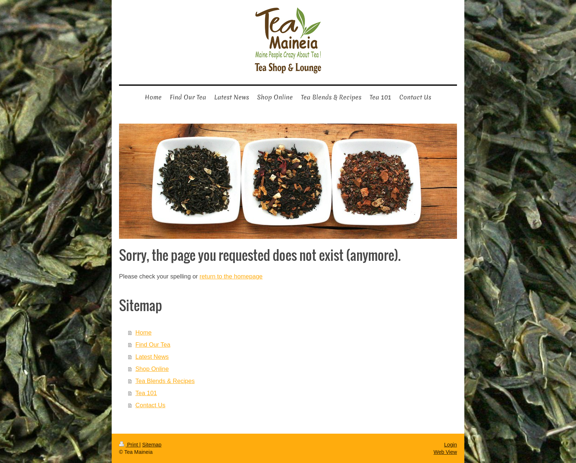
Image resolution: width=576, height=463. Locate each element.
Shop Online (152, 368)
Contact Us (151, 405)
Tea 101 (146, 393)
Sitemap (151, 445)
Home (144, 332)
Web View (445, 452)
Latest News (152, 356)
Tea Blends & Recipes (165, 381)
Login (450, 445)
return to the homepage (231, 276)
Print (129, 445)
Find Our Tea (153, 344)
